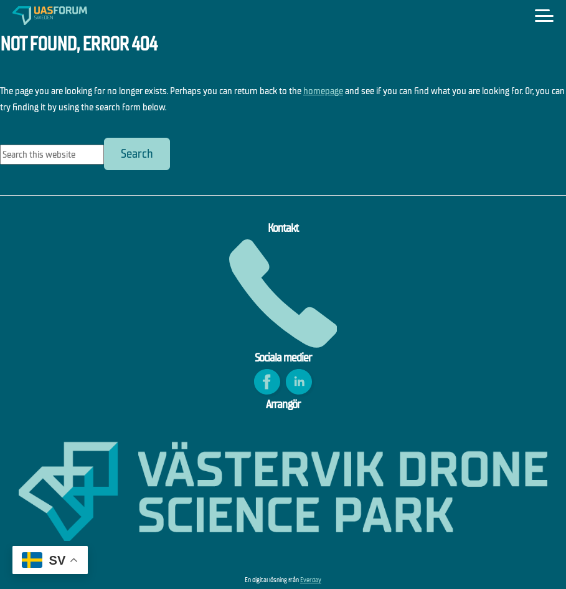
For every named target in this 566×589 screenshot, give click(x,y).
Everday (310, 580)
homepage (323, 91)
